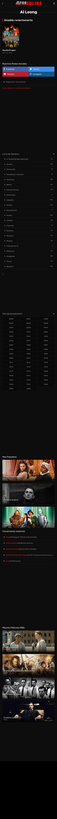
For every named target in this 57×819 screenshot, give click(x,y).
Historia (10, 231)
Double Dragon (9, 50)
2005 (46, 319)
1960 (46, 384)
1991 (28, 341)
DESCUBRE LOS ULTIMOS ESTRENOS (16, 88)
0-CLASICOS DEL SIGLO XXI (17, 159)
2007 (28, 319)
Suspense (11, 256)
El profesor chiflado (28, 549)
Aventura (10, 180)
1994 (28, 336)
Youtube (9, 74)
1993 (46, 336)
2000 (28, 328)
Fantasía (10, 226)
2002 (46, 323)
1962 (11, 384)
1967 (28, 376)
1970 (28, 371)
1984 (46, 349)
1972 (46, 367)
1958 (28, 389)
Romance (10, 251)
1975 (46, 362)
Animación (11, 169)
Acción (9, 164)
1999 (46, 328)
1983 (11, 354)
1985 (28, 349)
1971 (11, 371)
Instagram (36, 74)
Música (9, 241)
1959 (11, 389)
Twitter (34, 69)
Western (10, 266)
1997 (28, 332)
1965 (11, 380)
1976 (28, 362)
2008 (11, 319)
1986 (11, 349)
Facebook (9, 69)
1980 (11, 358)
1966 (46, 376)
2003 (28, 323)
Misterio (10, 236)
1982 (28, 354)
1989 (11, 345)
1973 (28, 367)
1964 (28, 380)
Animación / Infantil (15, 174)
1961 (28, 384)
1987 (46, 345)
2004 (11, 323)
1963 (46, 380)
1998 (11, 332)
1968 (11, 376)
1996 (46, 332)
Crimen (9, 205)
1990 (46, 341)
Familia (9, 220)
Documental (12, 210)
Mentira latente (26, 543)
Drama (9, 215)
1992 (11, 341)
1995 (11, 336)
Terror (9, 261)
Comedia (10, 200)
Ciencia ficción (13, 190)
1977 (11, 362)
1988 (28, 345)
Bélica (9, 185)
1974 (11, 367)
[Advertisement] (28, 120)
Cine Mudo (11, 195)
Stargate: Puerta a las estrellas (24, 537)
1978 (46, 358)
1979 (28, 358)
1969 (46, 371)
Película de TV (12, 246)
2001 (11, 328)
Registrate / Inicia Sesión (16, 82)
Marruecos (16, 561)
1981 (46, 354)
